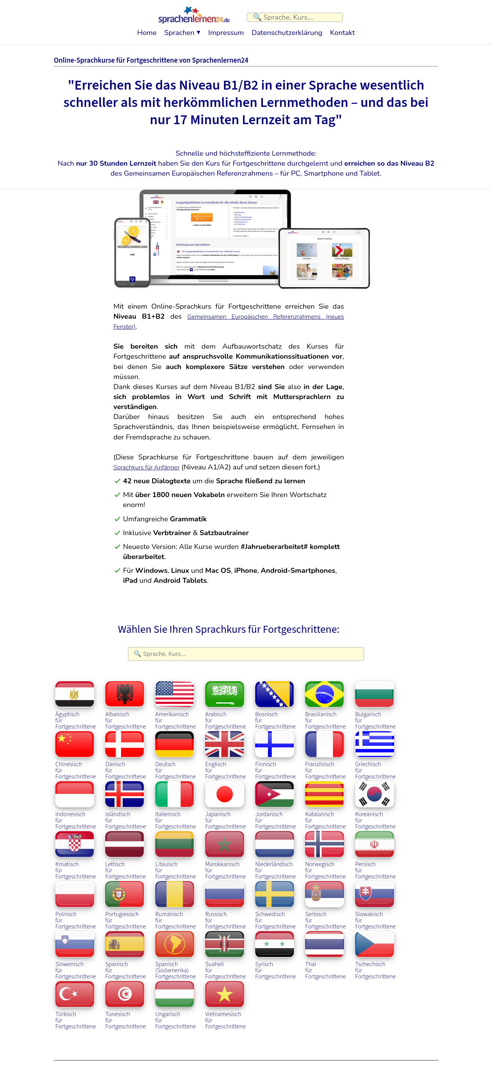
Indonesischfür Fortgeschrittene (76, 800)
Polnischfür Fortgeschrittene (76, 900)
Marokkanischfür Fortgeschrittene (226, 850)
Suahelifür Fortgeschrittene (226, 950)
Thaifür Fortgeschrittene (326, 950)
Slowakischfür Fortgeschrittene (376, 900)
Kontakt (342, 29)
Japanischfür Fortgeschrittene (226, 800)
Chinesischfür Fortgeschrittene (76, 750)
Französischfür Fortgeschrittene (326, 750)
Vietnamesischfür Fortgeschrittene (226, 1000)
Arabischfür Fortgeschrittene (226, 700)
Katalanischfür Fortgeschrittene (326, 800)
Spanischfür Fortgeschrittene (126, 950)
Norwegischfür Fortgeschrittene (326, 850)
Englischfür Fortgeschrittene (226, 750)
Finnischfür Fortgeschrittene (276, 750)
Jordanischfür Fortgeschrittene (276, 800)
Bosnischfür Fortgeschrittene (276, 700)
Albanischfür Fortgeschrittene (126, 700)
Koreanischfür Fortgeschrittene (376, 800)
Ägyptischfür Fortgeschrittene (76, 700)
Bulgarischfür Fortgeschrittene (376, 700)
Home (146, 29)
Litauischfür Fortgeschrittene (176, 850)
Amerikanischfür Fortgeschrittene (176, 700)
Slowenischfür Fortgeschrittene (76, 950)
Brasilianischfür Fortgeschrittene (326, 700)
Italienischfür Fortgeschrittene (176, 800)
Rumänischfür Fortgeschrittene (176, 900)
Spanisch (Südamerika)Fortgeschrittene (176, 950)
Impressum (226, 29)
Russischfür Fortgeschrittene (226, 900)
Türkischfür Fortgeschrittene (76, 1000)
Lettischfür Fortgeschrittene (126, 850)
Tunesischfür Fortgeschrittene (126, 1000)
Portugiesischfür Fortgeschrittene (126, 900)
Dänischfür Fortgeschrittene (126, 750)
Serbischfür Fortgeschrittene (326, 900)
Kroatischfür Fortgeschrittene (76, 850)
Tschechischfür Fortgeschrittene (376, 950)
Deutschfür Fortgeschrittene (176, 750)
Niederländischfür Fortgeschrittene (276, 850)
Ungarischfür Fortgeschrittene (176, 1000)
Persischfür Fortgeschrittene (376, 850)
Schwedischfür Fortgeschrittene (276, 900)
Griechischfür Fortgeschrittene (376, 750)
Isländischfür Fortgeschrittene (126, 800)
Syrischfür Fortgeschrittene (276, 950)
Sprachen (179, 29)
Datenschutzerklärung (286, 29)
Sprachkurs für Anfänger (152, 463)
